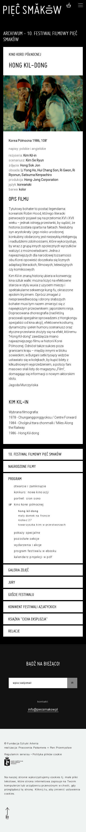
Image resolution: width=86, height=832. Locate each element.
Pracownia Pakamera (32, 747)
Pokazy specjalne (27, 532)
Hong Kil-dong (28, 511)
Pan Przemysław (61, 747)
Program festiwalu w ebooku (35, 551)
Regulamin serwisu (17, 754)
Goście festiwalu (21, 594)
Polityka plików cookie (47, 754)
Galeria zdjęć (18, 570)
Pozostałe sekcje (26, 538)
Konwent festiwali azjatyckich (32, 606)
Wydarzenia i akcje (28, 545)
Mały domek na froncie (34, 515)
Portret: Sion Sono (27, 498)
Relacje (14, 631)
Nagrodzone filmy (22, 466)
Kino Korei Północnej (29, 504)
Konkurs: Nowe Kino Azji (31, 492)
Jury (11, 582)
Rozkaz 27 (25, 520)
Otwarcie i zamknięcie (30, 486)
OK (72, 682)
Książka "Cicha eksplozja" (28, 619)
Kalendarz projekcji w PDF (33, 557)
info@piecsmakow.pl (43, 709)
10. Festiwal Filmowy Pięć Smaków (34, 454)
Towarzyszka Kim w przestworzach (42, 524)
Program (15, 478)
